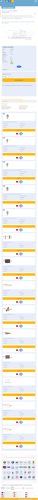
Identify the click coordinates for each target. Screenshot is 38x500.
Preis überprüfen (19, 80)
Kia (2, 21)
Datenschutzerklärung (28, 485)
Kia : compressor (6, 21)
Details (19, 130)
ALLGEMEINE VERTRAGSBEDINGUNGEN (15, 485)
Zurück (34, 12)
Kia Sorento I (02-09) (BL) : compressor (17, 21)
